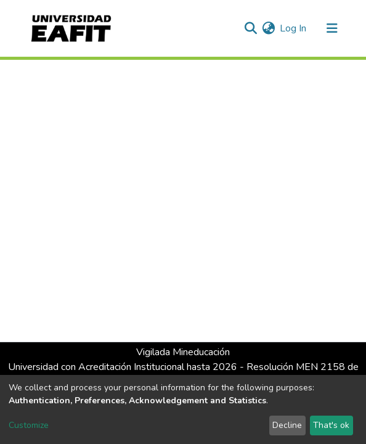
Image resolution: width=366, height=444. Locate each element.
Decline (287, 425)
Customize (29, 425)
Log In (293, 28)
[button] (268, 28)
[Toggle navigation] (332, 28)
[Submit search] (250, 28)
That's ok (331, 425)
